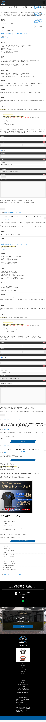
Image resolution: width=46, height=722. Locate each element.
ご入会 (23, 677)
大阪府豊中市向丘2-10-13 (6, 37)
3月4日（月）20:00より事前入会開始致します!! (23, 449)
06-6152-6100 (24, 593)
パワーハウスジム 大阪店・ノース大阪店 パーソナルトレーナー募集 (23, 7)
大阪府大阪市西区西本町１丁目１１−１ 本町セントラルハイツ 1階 (14, 33)
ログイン (23, 675)
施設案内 (23, 665)
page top (23, 718)
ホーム (23, 663)
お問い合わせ (23, 673)
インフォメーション (11, 212)
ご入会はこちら (23, 441)
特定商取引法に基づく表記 (23, 684)
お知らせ (5, 212)
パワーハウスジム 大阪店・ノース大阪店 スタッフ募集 (23, 217)
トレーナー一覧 (23, 669)
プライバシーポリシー (23, 682)
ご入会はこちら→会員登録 (23, 459)
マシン (23, 667)
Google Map (23, 626)
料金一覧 (23, 671)
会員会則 (23, 680)
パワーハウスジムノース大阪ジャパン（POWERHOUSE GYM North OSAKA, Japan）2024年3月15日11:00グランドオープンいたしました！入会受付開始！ (23, 425)
